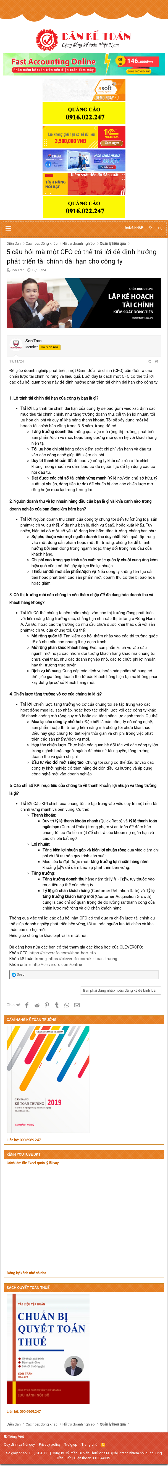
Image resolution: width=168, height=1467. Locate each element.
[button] (8, 229)
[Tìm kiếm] (160, 228)
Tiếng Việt (14, 1436)
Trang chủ (89, 1444)
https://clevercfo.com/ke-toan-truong (83, 958)
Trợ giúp (70, 1444)
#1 (157, 361)
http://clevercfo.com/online (57, 964)
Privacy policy (50, 1444)
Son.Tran (18, 270)
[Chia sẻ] (149, 361)
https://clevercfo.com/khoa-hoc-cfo (63, 952)
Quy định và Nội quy (19, 1444)
